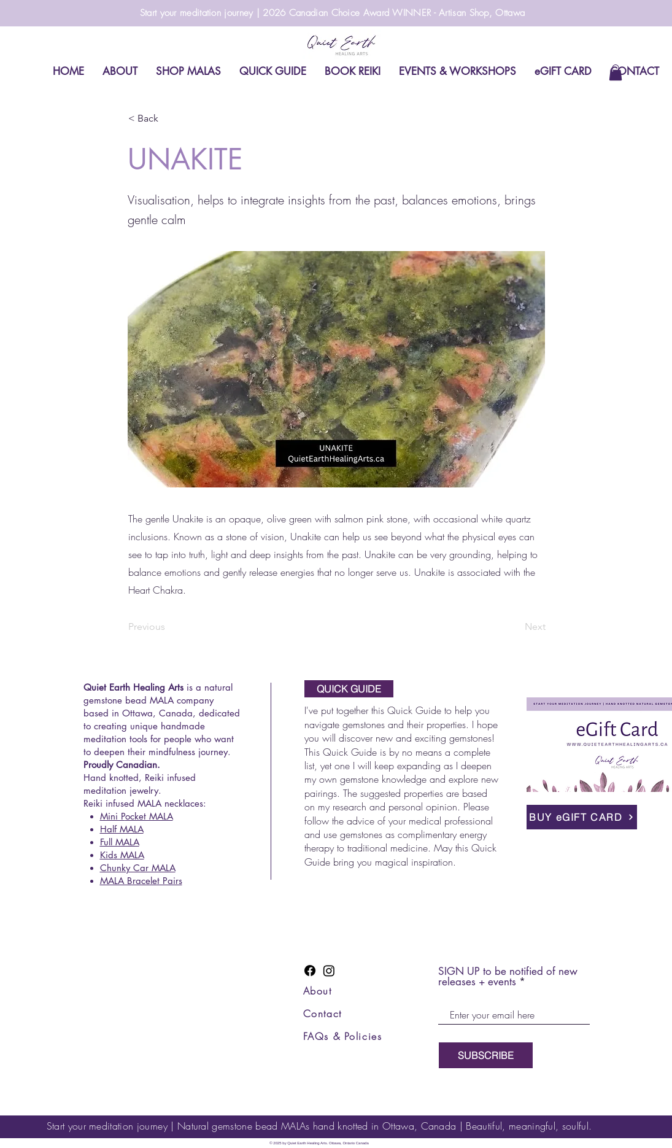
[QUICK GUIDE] (348, 688)
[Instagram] (329, 970)
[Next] (515, 627)
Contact (322, 1013)
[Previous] (168, 627)
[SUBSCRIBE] (486, 1055)
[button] (168, 118)
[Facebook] (310, 970)
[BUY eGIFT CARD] (582, 817)
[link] (615, 72)
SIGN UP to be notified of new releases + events (507, 976)
